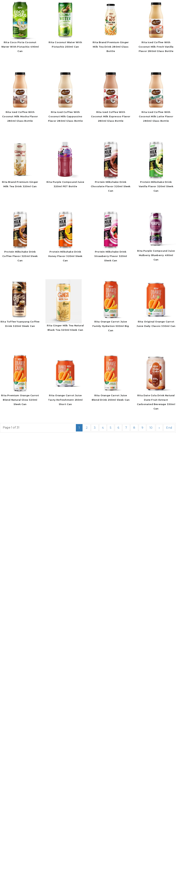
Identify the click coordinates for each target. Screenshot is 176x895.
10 (150, 427)
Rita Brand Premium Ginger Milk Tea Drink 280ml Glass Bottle (111, 46)
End (169, 427)
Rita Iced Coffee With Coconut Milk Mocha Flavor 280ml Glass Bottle (20, 116)
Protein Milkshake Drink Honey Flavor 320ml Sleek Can (65, 256)
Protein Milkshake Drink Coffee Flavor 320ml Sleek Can (20, 256)
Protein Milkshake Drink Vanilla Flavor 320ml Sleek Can (156, 186)
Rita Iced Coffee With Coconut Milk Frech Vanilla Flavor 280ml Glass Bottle (156, 46)
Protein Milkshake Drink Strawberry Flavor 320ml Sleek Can (110, 256)
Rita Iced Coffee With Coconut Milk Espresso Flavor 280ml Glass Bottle (110, 116)
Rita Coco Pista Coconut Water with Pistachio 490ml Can (20, 46)
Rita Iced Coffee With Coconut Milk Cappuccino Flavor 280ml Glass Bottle (65, 116)
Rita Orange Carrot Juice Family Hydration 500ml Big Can (110, 326)
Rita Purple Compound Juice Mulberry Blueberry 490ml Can (156, 255)
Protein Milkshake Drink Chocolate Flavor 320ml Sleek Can (111, 186)
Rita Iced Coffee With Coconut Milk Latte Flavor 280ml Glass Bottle (156, 116)
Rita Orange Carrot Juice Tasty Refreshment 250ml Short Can (65, 400)
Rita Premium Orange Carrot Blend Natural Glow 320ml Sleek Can (20, 400)
